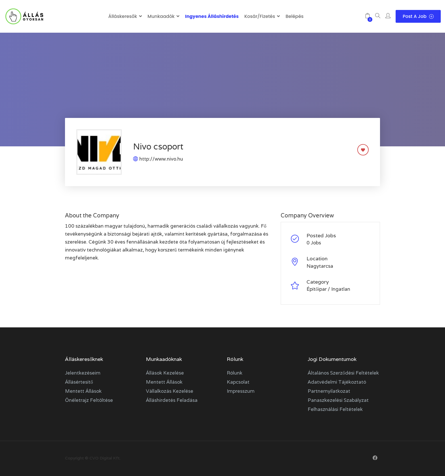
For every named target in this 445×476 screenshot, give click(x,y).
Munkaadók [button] (161, 16)
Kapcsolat (238, 382)
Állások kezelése (165, 373)
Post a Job (418, 16)
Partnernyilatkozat (329, 391)
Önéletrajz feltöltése (89, 400)
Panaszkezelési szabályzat (338, 400)
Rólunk (234, 373)
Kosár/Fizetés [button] (259, 16)
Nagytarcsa (320, 266)
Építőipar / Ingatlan (328, 289)
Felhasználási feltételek (335, 409)
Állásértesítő (79, 382)
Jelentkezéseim (82, 373)
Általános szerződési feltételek (343, 373)
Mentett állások (83, 391)
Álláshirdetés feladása (172, 400)
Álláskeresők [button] (122, 16)
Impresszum (241, 391)
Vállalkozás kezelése (169, 391)
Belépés (294, 16)
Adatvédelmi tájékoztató (337, 382)
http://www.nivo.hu (161, 159)
